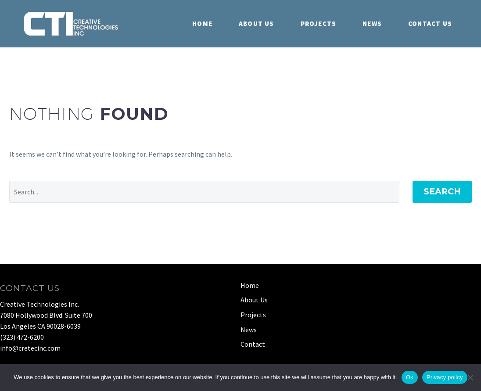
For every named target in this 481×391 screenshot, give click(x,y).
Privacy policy (445, 377)
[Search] (204, 192)
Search (442, 192)
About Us (256, 23)
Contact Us (430, 23)
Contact (252, 344)
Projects (319, 23)
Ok (409, 377)
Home (202, 23)
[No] (470, 377)
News (372, 23)
